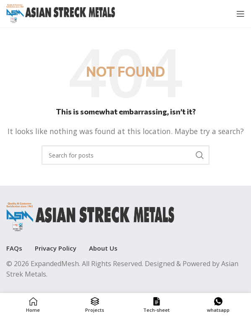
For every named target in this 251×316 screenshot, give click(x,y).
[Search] (125, 155)
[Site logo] (60, 13)
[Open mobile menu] (240, 13)
